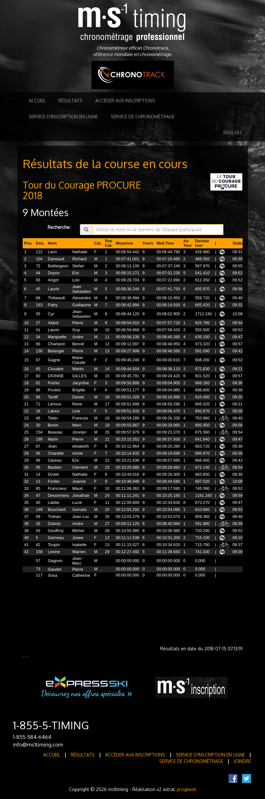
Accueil (37, 100)
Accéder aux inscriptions (125, 100)
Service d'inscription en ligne (63, 116)
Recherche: (59, 227)
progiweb (186, 789)
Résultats (70, 100)
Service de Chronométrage (143, 116)
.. (26, 655)
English (232, 132)
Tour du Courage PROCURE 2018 (82, 190)
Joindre (242, 761)
